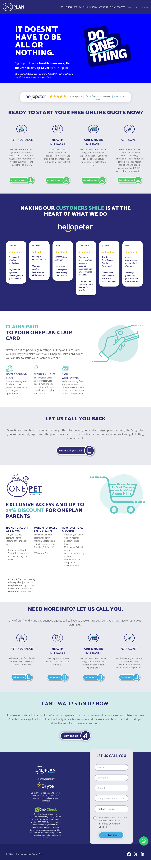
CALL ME (130, 7)
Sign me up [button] (71, 736)
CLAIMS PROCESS (117, 7)
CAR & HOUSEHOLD (88, 7)
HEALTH (68, 7)
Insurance (22, 140)
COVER (129, 649)
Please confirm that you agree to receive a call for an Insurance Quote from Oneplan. (113, 822)
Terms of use (37, 854)
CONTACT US (142, 7)
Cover (129, 140)
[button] (75, 450)
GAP (75, 7)
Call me (110, 835)
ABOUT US (103, 7)
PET (61, 7)
